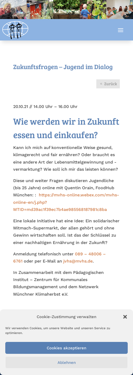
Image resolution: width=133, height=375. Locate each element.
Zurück (110, 83)
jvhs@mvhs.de (78, 261)
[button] (125, 316)
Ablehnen (67, 362)
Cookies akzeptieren (66, 348)
